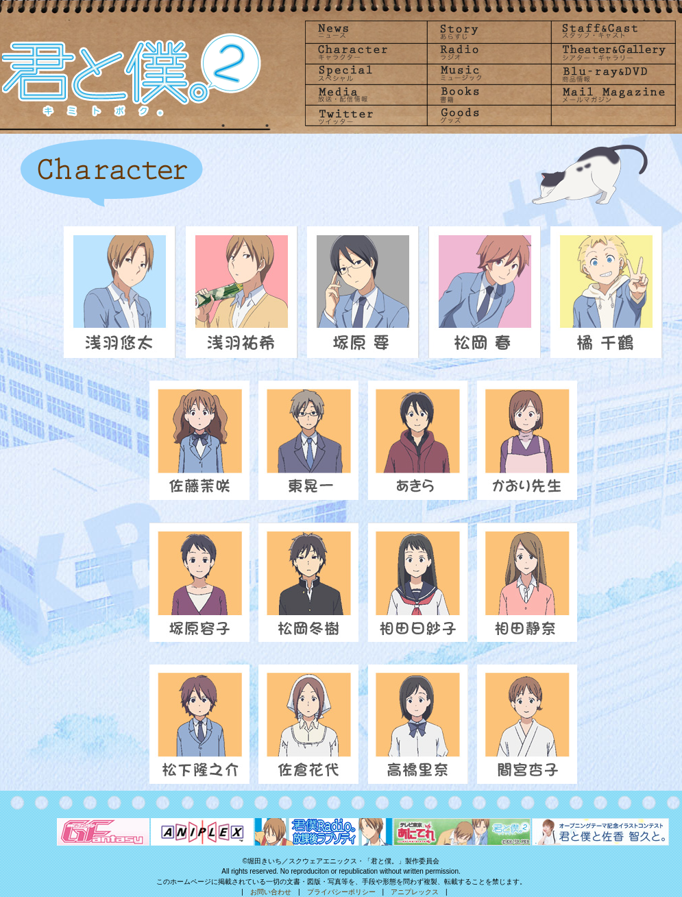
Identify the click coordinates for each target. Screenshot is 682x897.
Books (488, 95)
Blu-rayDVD (610, 73)
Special (366, 73)
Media (366, 95)
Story (488, 31)
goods (488, 116)
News (366, 31)
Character (366, 52)
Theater (610, 52)
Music (488, 73)
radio (488, 52)
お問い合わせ (270, 892)
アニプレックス (415, 892)
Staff (610, 31)
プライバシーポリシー (341, 892)
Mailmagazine (610, 95)
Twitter (366, 116)
